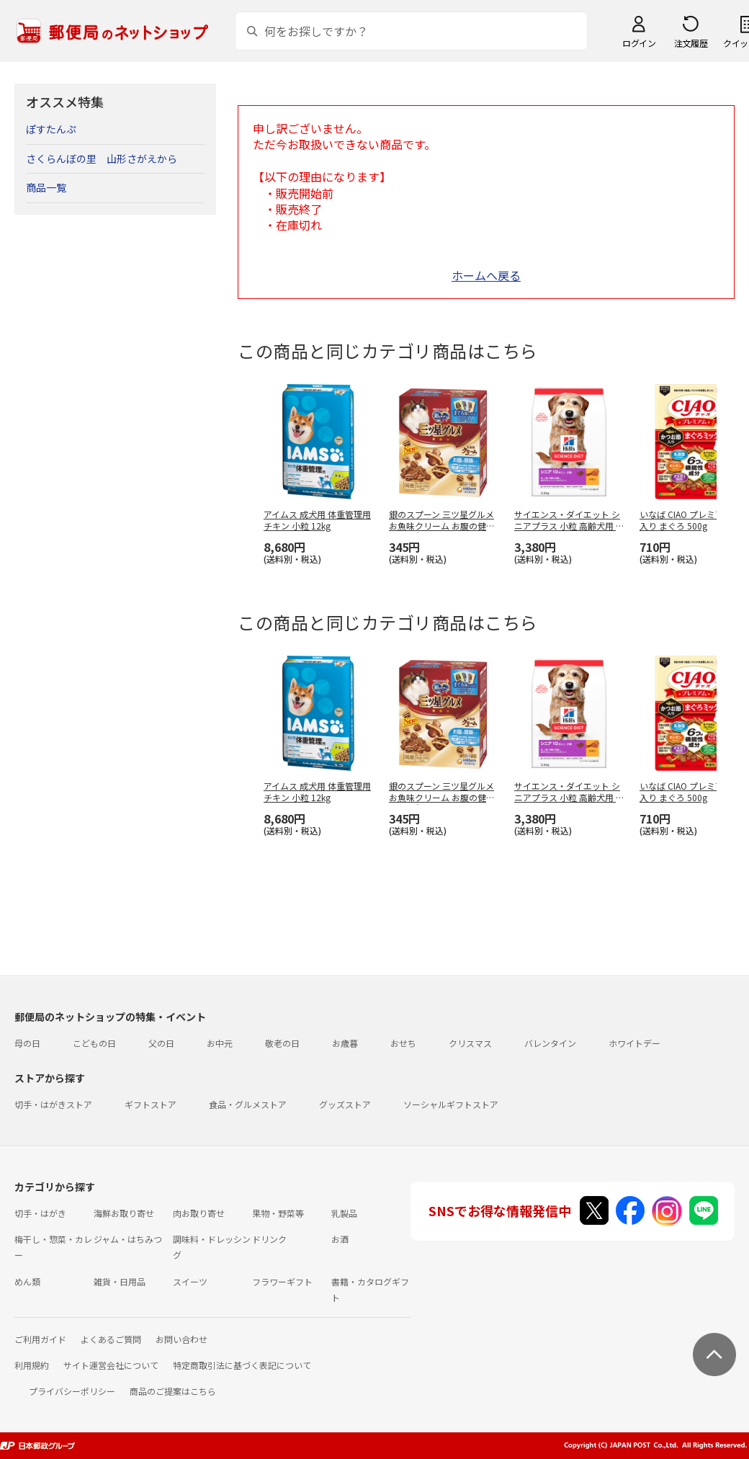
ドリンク (269, 1239)
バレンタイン (550, 1043)
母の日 (27, 1043)
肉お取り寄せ (199, 1213)
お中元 (220, 1043)
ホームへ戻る (486, 275)
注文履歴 (690, 43)
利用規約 (31, 1365)
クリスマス (470, 1043)
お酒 (340, 1239)
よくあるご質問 (111, 1339)
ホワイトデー (634, 1043)
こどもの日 (94, 1043)
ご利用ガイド (40, 1339)
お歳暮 (345, 1043)
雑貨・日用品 (119, 1281)
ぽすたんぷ (51, 129)
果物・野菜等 (278, 1213)
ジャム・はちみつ (128, 1239)
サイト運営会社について (110, 1365)
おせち (403, 1043)
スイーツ (190, 1281)
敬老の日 (282, 1043)
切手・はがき (40, 1213)
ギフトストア (150, 1104)
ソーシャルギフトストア (450, 1104)
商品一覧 (46, 187)
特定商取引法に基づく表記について (242, 1365)
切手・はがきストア (53, 1104)
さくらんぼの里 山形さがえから (101, 158)
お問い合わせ (181, 1339)
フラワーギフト (282, 1281)
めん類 (27, 1281)
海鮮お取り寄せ (124, 1213)
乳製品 (344, 1213)
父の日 (161, 1043)
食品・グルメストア (248, 1104)
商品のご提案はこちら (173, 1391)
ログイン (638, 43)
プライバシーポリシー (72, 1391)
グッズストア (345, 1104)
